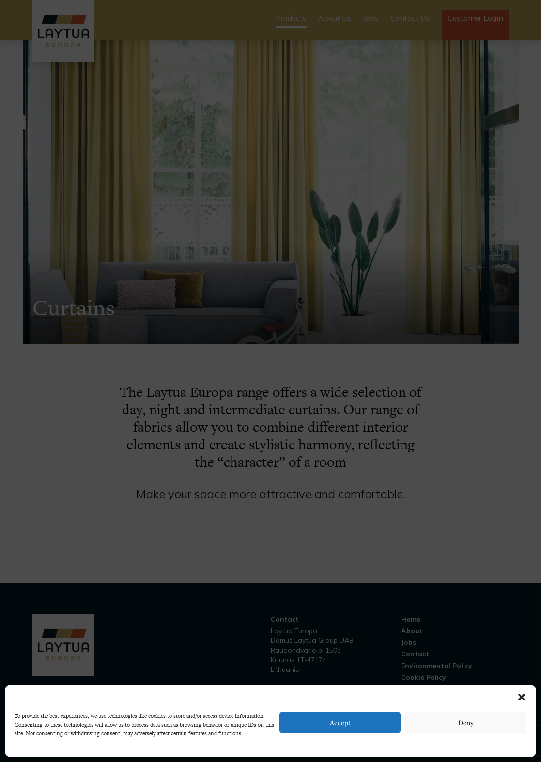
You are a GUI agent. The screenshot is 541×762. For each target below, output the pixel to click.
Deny (466, 722)
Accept (340, 722)
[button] (521, 697)
